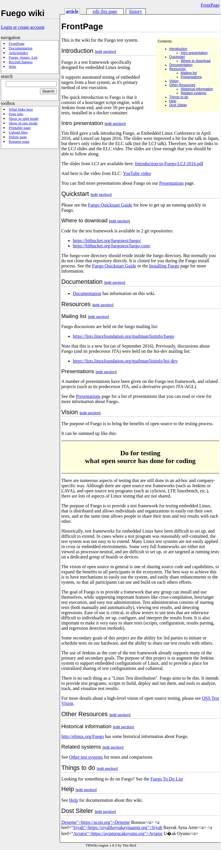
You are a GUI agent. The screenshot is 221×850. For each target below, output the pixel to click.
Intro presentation (194, 53)
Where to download (195, 61)
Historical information (197, 89)
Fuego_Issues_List (23, 57)
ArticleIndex (18, 53)
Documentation (20, 48)
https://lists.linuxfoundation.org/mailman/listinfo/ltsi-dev (125, 360)
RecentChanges (21, 62)
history (135, 11)
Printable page (20, 128)
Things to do (178, 97)
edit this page (105, 11)
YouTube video (137, 173)
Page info (16, 114)
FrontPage (210, 5)
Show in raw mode (23, 123)
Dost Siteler (178, 105)
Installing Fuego (164, 265)
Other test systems (86, 757)
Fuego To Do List (166, 778)
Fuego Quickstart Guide (110, 205)
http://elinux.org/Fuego (82, 736)
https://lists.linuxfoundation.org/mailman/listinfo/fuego (123, 336)
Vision (173, 81)
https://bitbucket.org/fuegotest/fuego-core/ (111, 245)
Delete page (18, 137)
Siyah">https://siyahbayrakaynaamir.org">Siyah (117, 827)
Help (12, 66)
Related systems (193, 93)
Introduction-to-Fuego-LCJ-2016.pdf (169, 163)
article (72, 11)
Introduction (178, 49)
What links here (21, 109)
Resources (177, 69)
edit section (105, 51)
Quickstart (177, 57)
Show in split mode (23, 118)
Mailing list (189, 73)
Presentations (191, 77)
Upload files (18, 132)
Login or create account (22, 27)
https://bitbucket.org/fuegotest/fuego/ (107, 240)
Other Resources (182, 85)
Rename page (19, 141)
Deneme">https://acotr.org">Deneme (95, 822)
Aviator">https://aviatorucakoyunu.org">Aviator (118, 833)
